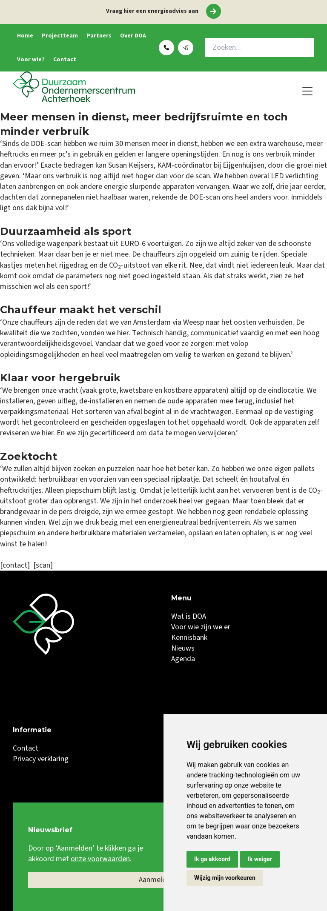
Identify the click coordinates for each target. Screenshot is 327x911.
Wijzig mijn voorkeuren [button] (224, 877)
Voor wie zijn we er (200, 627)
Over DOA (133, 35)
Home (25, 35)
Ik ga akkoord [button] (212, 859)
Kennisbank (189, 637)
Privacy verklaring (41, 759)
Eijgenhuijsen (243, 165)
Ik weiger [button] (260, 859)
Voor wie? (31, 59)
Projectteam (60, 35)
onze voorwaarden (100, 859)
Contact (64, 59)
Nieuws (183, 648)
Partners (99, 35)
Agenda (183, 659)
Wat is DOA (188, 616)
